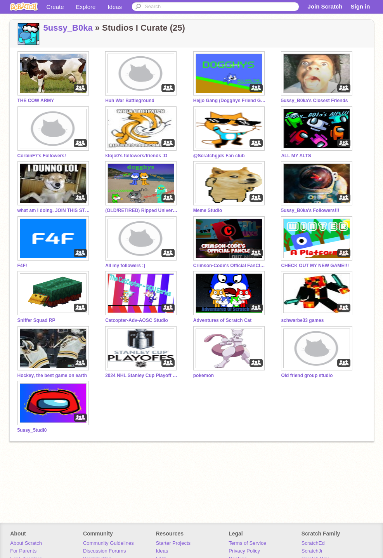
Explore (86, 6)
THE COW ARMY (35, 100)
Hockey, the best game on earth (52, 375)
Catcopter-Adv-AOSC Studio (136, 320)
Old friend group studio (307, 375)
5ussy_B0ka (68, 28)
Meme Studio (207, 210)
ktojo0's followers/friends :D (136, 155)
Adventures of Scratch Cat (222, 320)
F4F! (22, 265)
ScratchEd (313, 543)
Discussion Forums (104, 551)
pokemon (203, 375)
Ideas (114, 6)
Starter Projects (173, 543)
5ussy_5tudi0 (32, 430)
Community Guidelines (108, 543)
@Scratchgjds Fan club (219, 155)
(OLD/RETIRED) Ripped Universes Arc (142, 210)
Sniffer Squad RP (36, 320)
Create (55, 6)
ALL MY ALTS (296, 155)
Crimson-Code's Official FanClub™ (230, 265)
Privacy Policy (244, 551)
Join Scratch (324, 6)
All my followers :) (125, 265)
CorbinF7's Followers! (41, 155)
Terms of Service (247, 543)
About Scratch (26, 543)
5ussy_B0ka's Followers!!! (310, 210)
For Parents (23, 551)
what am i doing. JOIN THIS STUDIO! (54, 210)
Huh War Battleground (129, 100)
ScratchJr (312, 551)
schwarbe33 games (302, 320)
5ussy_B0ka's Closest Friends (314, 100)
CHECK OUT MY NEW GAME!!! (315, 265)
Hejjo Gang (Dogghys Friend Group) (230, 100)
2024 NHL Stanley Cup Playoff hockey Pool (142, 375)
